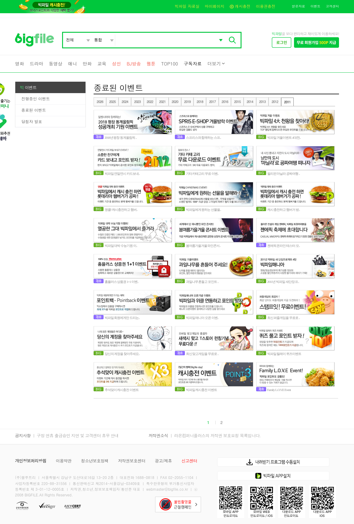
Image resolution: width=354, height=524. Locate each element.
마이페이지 (214, 6)
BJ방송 (134, 63)
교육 (101, 63)
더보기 (214, 63)
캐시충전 (240, 6)
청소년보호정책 (94, 461)
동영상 (55, 63)
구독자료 (193, 63)
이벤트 (315, 6)
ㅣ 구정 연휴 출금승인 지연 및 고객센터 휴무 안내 (75, 435)
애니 (72, 63)
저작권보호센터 (131, 461)
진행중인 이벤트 (35, 98)
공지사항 (23, 435)
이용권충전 (265, 6)
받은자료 (298, 6)
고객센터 (332, 6)
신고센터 (189, 461)
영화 (19, 63)
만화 (87, 63)
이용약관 (63, 461)
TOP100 (169, 63)
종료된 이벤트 (33, 110)
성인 (116, 63)
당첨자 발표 (31, 121)
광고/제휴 (163, 461)
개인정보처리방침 (30, 461)
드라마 (36, 63)
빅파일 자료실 (187, 6)
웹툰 (151, 63)
